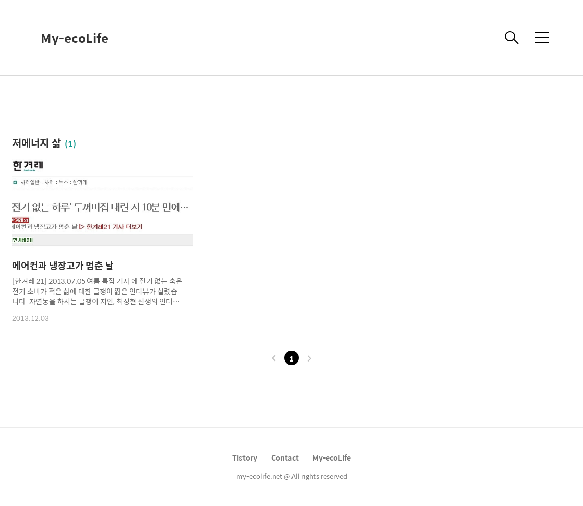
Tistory (244, 457)
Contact (285, 457)
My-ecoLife (74, 37)
